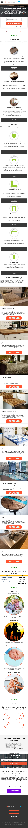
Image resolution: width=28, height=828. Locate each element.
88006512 (12, 2)
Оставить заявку (14, 812)
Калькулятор (14, 35)
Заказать (14, 68)
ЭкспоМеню (5, 799)
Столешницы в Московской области (19, 752)
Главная (2, 752)
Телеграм (20, 31)
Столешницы (8, 752)
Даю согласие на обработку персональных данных (14, 26)
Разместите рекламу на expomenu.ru (14, 791)
